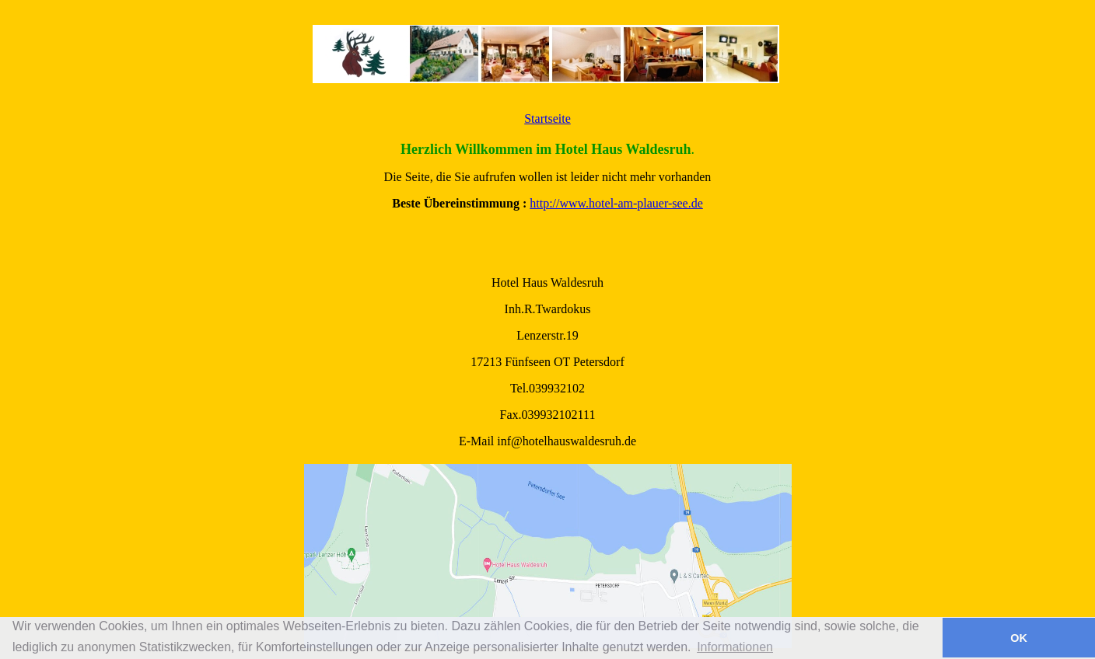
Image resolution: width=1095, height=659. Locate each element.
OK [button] (1018, 638)
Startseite (547, 118)
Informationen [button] (735, 647)
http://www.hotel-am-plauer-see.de (616, 203)
